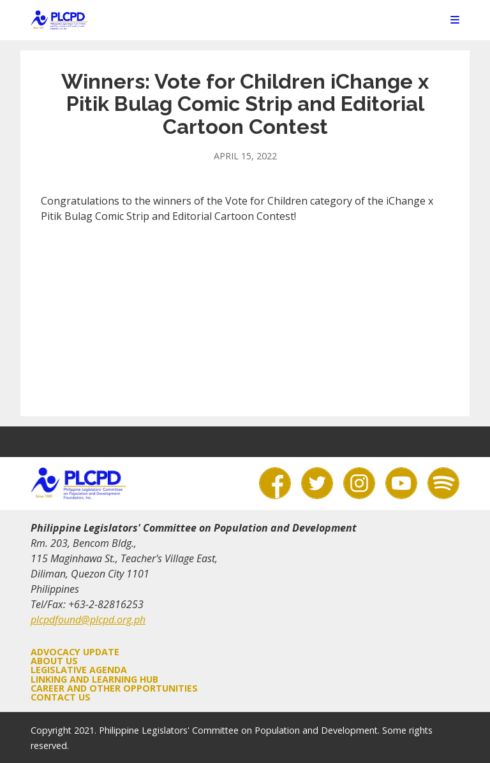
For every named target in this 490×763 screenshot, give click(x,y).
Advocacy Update (75, 652)
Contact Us (61, 697)
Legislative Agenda (79, 670)
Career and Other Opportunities (114, 688)
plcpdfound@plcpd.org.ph (88, 620)
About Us (54, 661)
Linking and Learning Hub (94, 679)
